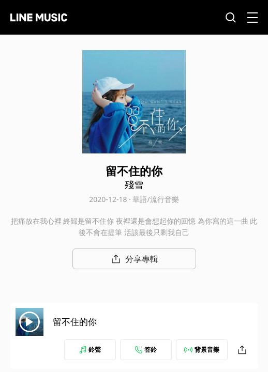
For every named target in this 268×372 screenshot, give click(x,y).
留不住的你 (75, 322)
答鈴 (146, 349)
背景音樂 (201, 349)
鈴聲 (90, 349)
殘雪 (134, 184)
